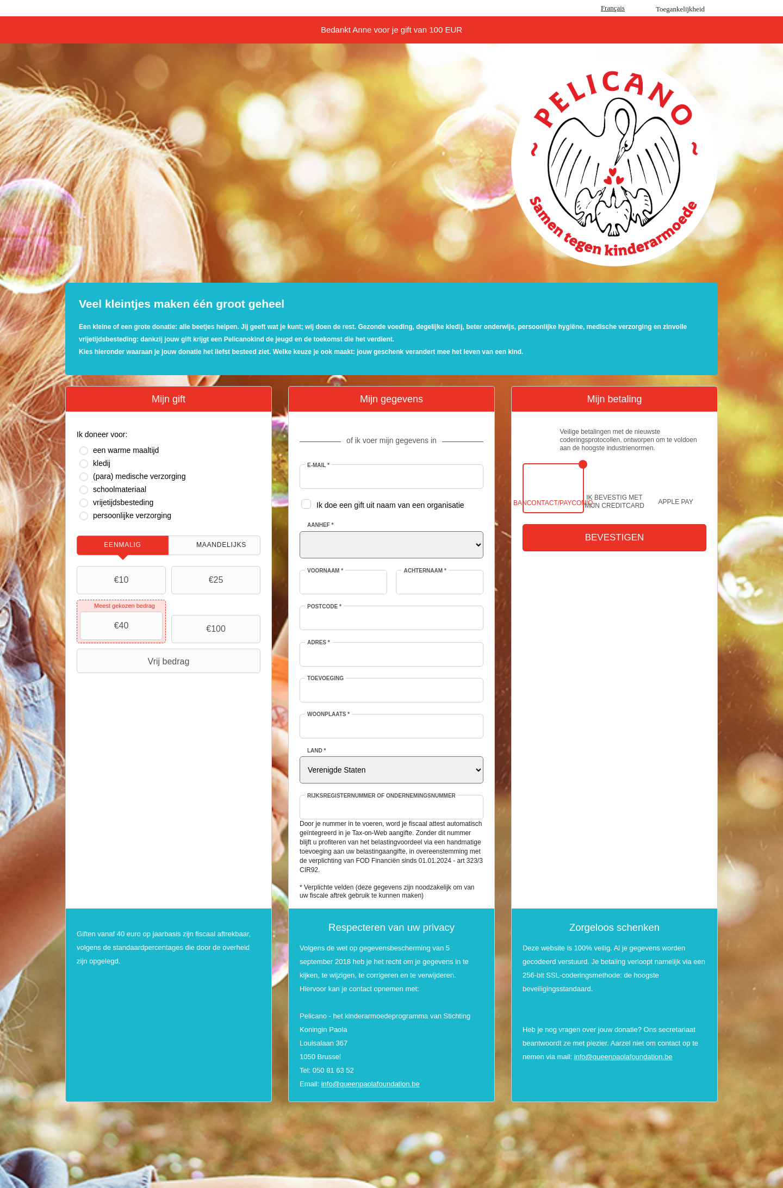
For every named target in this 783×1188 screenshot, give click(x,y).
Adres (318, 642)
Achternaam (424, 571)
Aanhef (320, 525)
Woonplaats (328, 714)
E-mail (318, 465)
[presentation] (122, 545)
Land (316, 751)
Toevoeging (325, 678)
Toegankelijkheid (680, 9)
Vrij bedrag (134, 661)
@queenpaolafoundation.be (376, 1084)
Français (613, 8)
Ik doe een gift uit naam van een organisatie (390, 505)
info (327, 1084)
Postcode (324, 606)
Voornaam (325, 571)
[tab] (123, 545)
